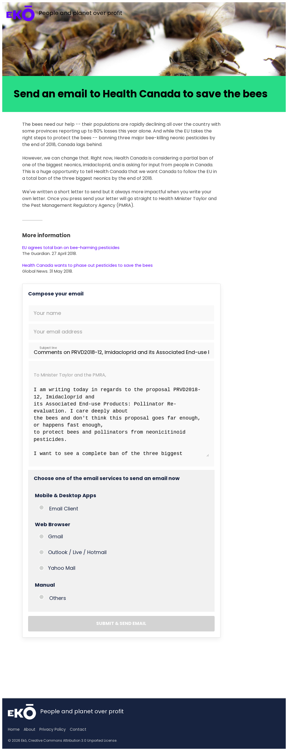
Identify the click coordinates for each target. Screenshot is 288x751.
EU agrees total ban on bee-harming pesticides (71, 247)
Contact (78, 729)
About (29, 729)
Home (14, 729)
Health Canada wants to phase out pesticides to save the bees (87, 265)
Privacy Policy (52, 729)
